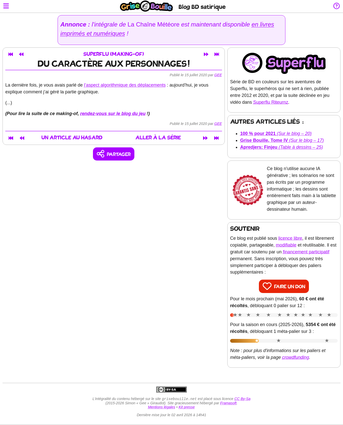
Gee (218, 75)
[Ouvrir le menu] (6, 6)
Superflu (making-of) (113, 54)
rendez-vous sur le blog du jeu (113, 113)
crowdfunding (295, 357)
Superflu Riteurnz (270, 102)
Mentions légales (161, 408)
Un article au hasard (71, 138)
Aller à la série (158, 138)
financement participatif (306, 251)
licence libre (290, 238)
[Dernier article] (217, 54)
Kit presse (187, 408)
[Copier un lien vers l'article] (114, 154)
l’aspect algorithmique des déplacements (125, 85)
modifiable (286, 245)
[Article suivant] (206, 54)
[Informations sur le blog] (336, 6)
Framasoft (228, 404)
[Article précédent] (21, 54)
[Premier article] (11, 54)
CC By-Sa (242, 399)
